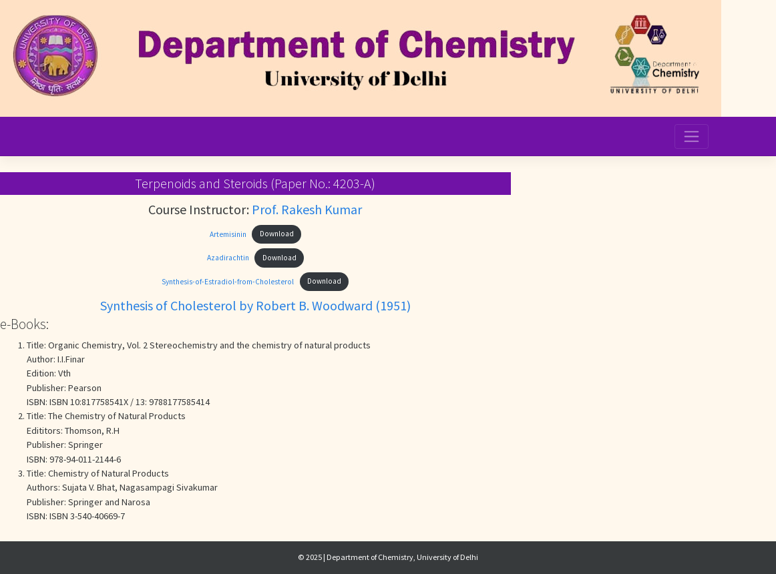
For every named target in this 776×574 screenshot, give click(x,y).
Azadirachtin (228, 257)
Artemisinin (228, 233)
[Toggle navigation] (691, 136)
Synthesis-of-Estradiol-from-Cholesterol (228, 281)
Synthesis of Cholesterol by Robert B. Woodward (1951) (255, 305)
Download (277, 233)
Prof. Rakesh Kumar (307, 209)
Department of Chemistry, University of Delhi (402, 557)
